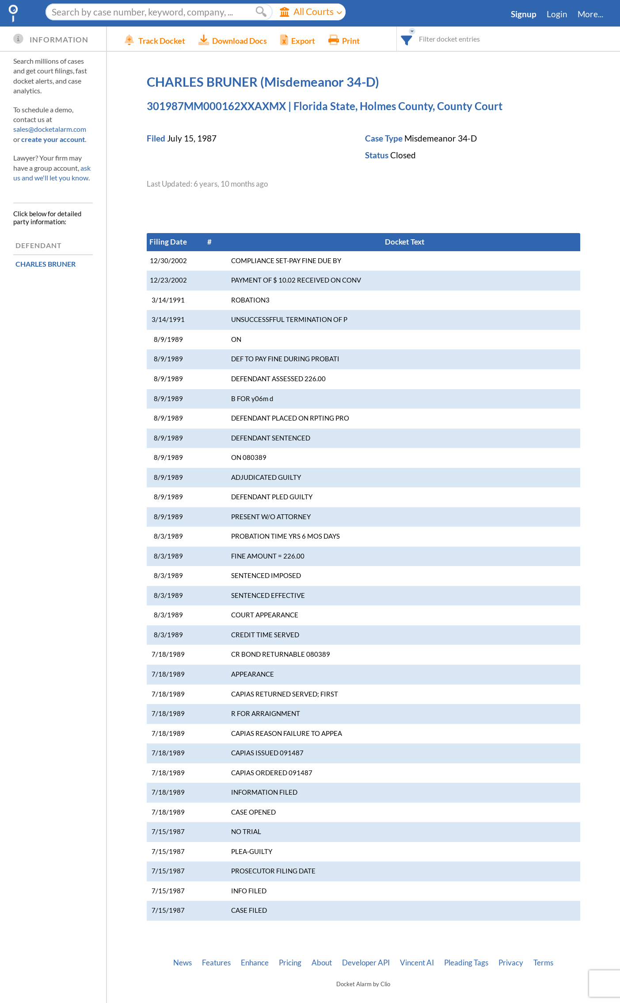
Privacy (510, 962)
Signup (523, 14)
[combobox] (406, 39)
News (182, 962)
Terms (543, 962)
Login (557, 14)
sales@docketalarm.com (49, 129)
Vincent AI (417, 962)
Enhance (255, 962)
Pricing (290, 962)
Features (216, 962)
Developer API (366, 962)
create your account (53, 139)
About (322, 962)
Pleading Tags (466, 962)
